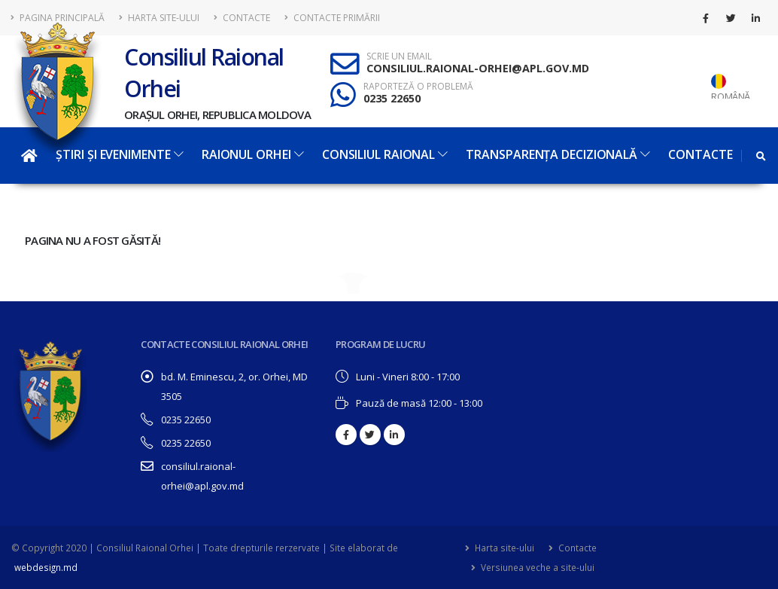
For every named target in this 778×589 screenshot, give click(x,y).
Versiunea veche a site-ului (536, 567)
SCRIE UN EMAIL (399, 56)
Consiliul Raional (385, 154)
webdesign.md (45, 567)
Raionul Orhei (253, 154)
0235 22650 (392, 98)
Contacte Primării (332, 17)
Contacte (242, 17)
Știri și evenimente (119, 154)
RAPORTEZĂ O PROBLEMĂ (418, 86)
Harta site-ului (159, 17)
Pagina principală (58, 17)
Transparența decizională (558, 154)
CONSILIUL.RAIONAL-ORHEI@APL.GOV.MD (477, 68)
